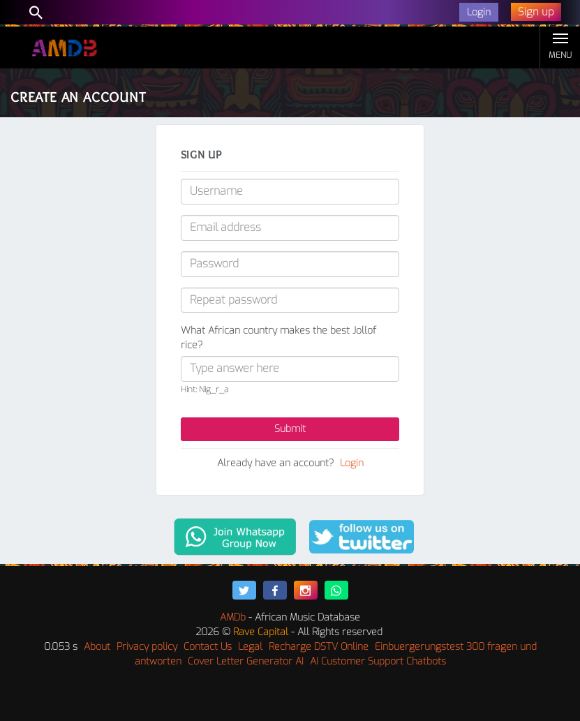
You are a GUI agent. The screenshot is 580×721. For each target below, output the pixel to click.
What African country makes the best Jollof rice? (278, 338)
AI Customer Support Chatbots (378, 661)
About (97, 646)
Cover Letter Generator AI (246, 661)
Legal (250, 646)
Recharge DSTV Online (319, 646)
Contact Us (208, 646)
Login (352, 463)
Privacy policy (147, 646)
